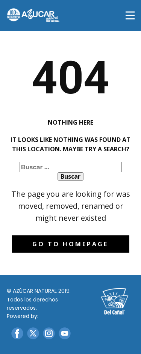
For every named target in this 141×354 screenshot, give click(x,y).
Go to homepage (70, 244)
